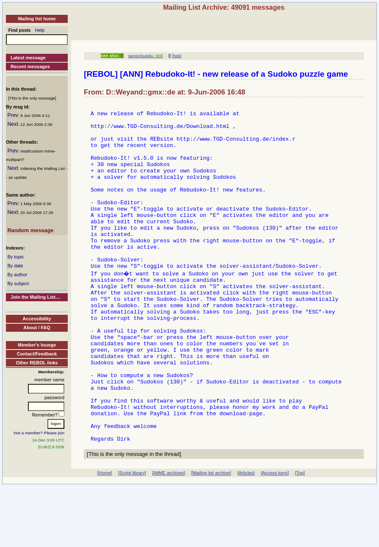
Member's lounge (37, 344)
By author (17, 274)
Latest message (28, 57)
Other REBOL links (37, 362)
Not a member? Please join (39, 432)
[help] (176, 56)
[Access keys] (275, 533)
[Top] (299, 533)
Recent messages (30, 66)
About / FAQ (36, 327)
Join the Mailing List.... (36, 297)
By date (15, 265)
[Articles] (246, 533)
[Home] (104, 533)
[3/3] (158, 56)
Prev (12, 115)
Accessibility (36, 318)
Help (40, 30)
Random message (30, 230)
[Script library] (132, 533)
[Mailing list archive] (211, 533)
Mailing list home (36, 18)
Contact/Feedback (37, 353)
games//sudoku (140, 56)
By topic (15, 256)
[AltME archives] (168, 533)
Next (12, 124)
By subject (18, 283)
